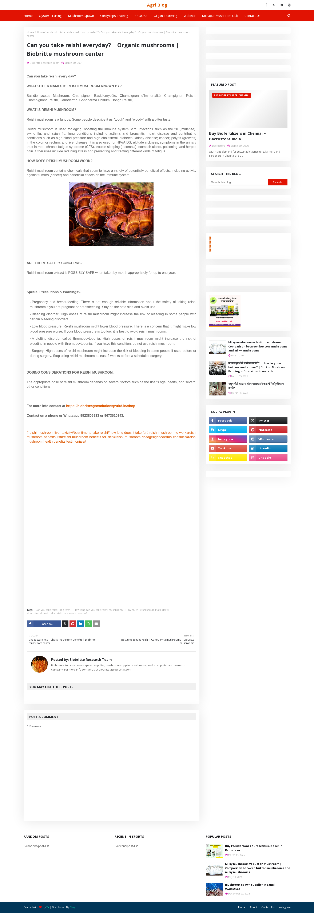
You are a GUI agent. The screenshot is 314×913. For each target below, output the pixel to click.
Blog (72, 907)
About (253, 907)
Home (30, 32)
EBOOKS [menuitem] (141, 15)
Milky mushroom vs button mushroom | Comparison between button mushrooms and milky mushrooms (257, 346)
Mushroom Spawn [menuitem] (81, 15)
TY (47, 907)
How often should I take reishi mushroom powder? (67, 32)
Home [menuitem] (28, 15)
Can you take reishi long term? (53, 610)
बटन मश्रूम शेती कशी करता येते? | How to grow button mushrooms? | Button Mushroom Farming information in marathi (257, 367)
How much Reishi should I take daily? (147, 610)
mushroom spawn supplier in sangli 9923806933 (250, 887)
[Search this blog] (238, 182)
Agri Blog (157, 5)
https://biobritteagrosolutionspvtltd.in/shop (100, 406)
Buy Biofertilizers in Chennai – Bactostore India (237, 136)
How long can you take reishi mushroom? (98, 610)
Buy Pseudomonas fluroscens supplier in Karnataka (253, 848)
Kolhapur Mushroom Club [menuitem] (220, 15)
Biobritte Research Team (44, 63)
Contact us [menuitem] (253, 15)
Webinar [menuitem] (190, 15)
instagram (285, 907)
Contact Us (267, 907)
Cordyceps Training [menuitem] (114, 15)
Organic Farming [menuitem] (165, 15)
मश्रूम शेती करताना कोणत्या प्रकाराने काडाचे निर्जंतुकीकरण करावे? (256, 386)
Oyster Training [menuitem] (50, 15)
